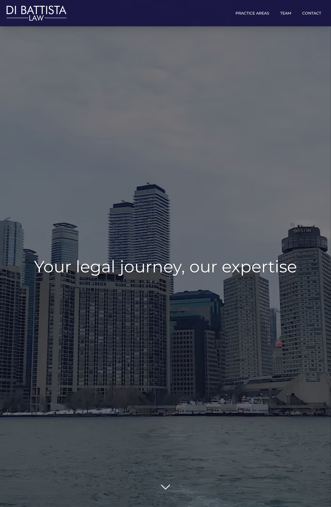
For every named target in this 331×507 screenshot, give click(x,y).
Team (285, 13)
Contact (311, 13)
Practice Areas (252, 13)
